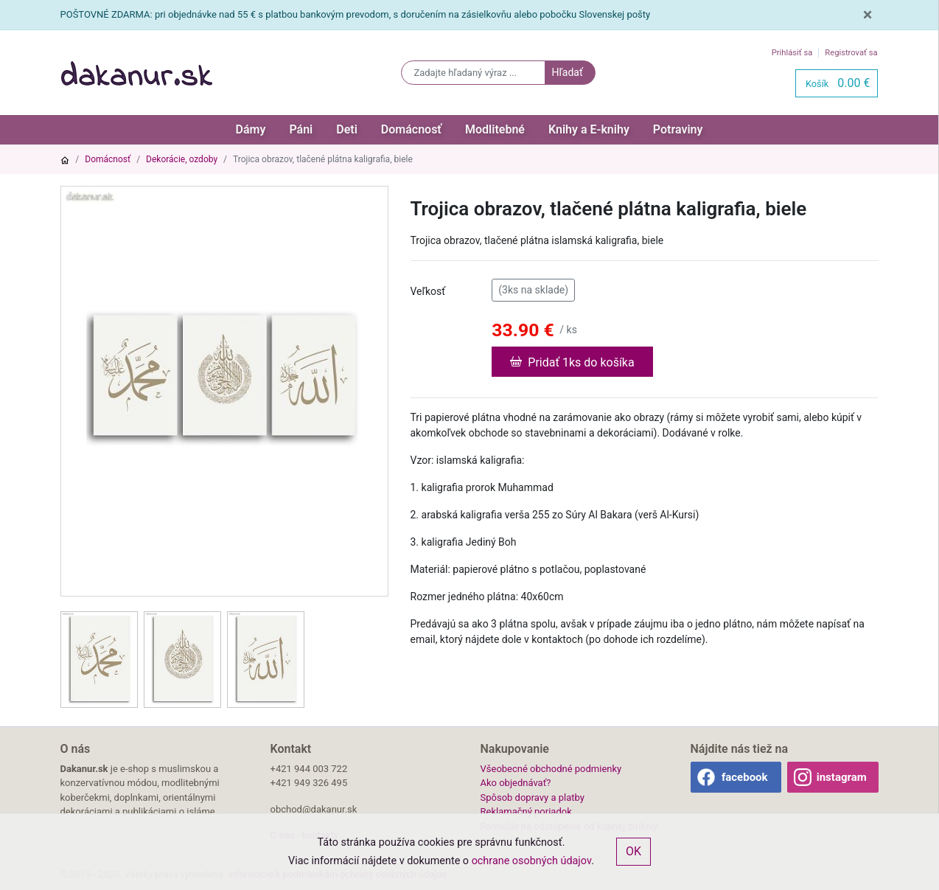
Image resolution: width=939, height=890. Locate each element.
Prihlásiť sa (792, 53)
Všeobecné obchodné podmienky (551, 768)
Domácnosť (411, 129)
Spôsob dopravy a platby (532, 797)
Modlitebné (495, 129)
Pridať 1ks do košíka (572, 361)
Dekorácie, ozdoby (181, 159)
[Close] (868, 15)
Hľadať (566, 72)
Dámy (251, 129)
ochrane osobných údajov (532, 861)
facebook (745, 777)
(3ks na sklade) (533, 289)
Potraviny (678, 129)
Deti (346, 129)
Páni (301, 129)
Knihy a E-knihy (588, 129)
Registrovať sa (851, 53)
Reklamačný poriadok (526, 811)
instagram (842, 777)
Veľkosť (428, 291)
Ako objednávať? (516, 782)
